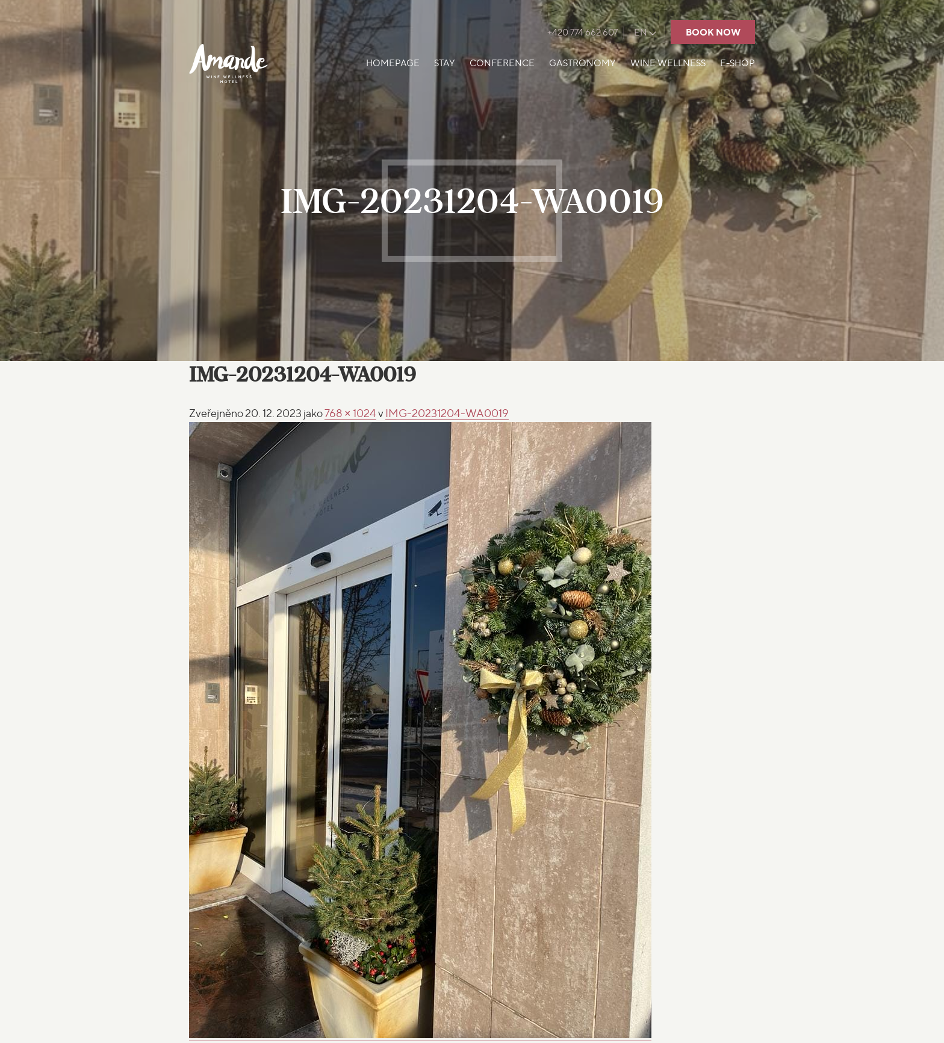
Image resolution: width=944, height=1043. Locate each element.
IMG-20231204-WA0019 (447, 413)
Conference (502, 63)
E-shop (737, 63)
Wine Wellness (668, 63)
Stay (444, 63)
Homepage (393, 63)
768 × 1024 (350, 413)
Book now (713, 32)
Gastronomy (582, 63)
